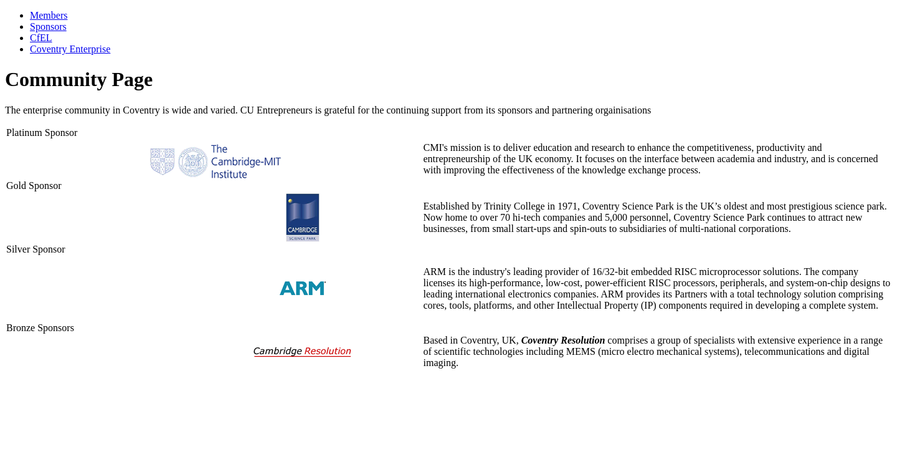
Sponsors (48, 26)
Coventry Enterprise (70, 49)
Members (48, 15)
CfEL (41, 37)
